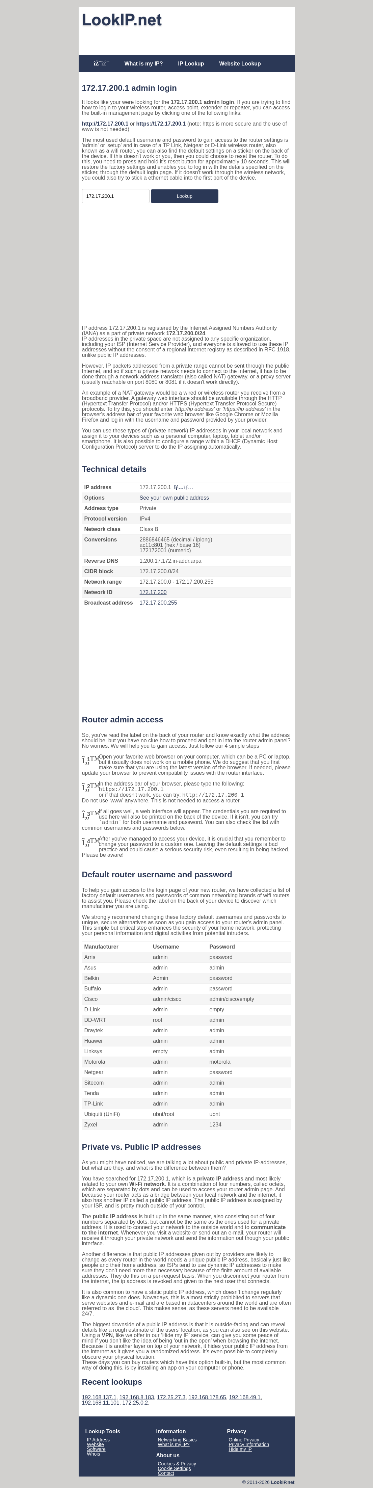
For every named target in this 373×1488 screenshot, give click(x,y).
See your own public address (174, 498)
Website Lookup (240, 64)
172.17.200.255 (158, 603)
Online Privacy (244, 1439)
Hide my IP (240, 1449)
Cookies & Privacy (177, 1463)
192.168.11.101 (100, 1403)
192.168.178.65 (207, 1397)
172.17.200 (153, 592)
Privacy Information (249, 1444)
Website (95, 1444)
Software (96, 1449)
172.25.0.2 (135, 1403)
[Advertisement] (187, 39)
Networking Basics (177, 1439)
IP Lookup (191, 64)
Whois (93, 1454)
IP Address (98, 1439)
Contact (166, 1473)
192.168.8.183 (136, 1397)
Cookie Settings (174, 1468)
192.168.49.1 (244, 1397)
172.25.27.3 (171, 1397)
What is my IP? (144, 64)
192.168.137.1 (99, 1397)
